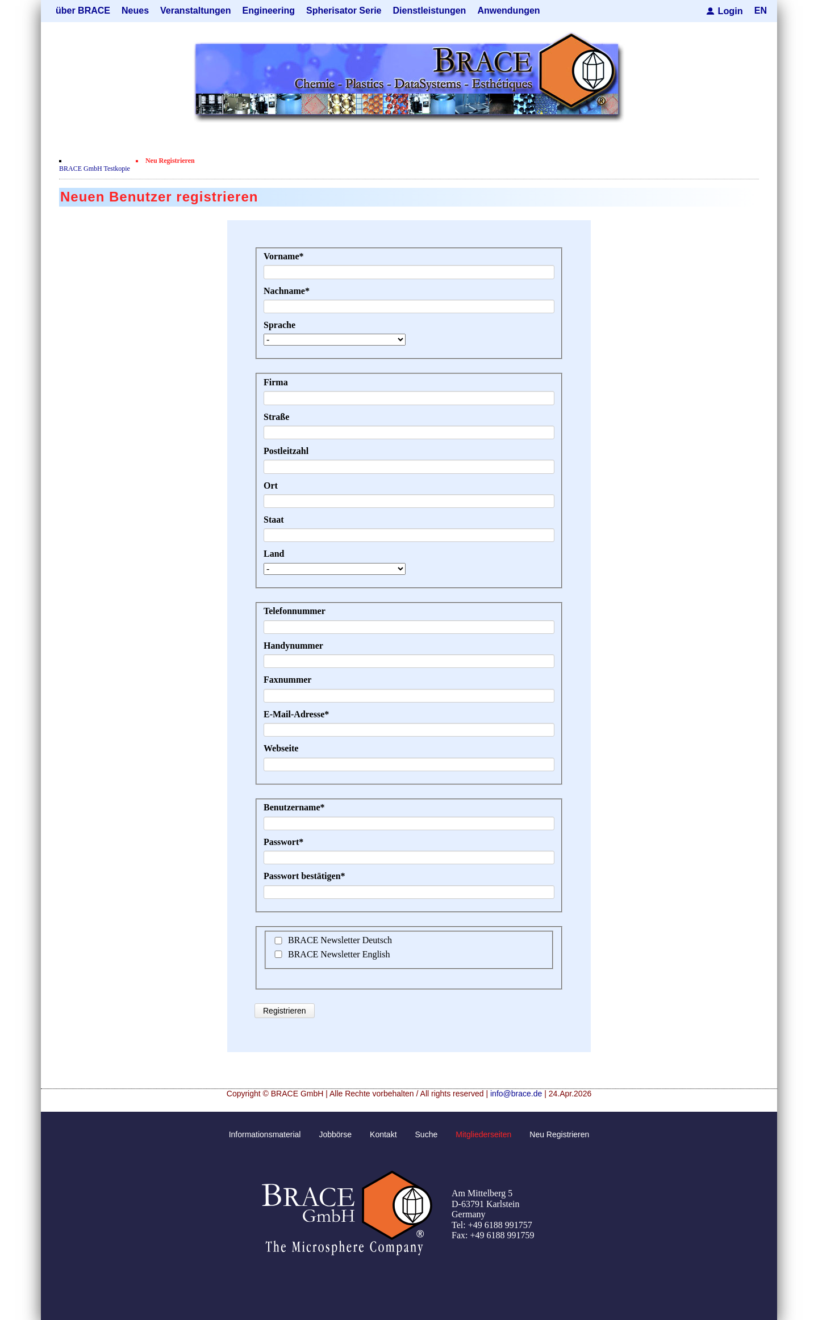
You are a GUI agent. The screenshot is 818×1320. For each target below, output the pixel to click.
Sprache (279, 325)
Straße (276, 416)
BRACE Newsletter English (339, 954)
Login (730, 10)
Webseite (281, 748)
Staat (274, 519)
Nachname (287, 290)
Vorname (284, 256)
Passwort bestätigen (304, 876)
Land (274, 553)
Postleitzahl (286, 451)
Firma (276, 382)
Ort (271, 485)
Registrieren (284, 1010)
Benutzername (294, 807)
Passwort (283, 842)
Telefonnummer (294, 611)
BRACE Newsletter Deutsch (340, 940)
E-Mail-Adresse (296, 714)
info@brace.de (516, 1093)
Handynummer (293, 645)
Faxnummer (287, 679)
